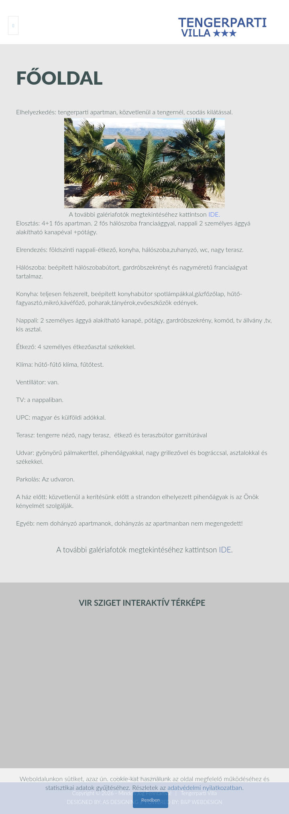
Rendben (150, 800)
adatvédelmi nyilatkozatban (204, 787)
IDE (213, 214)
